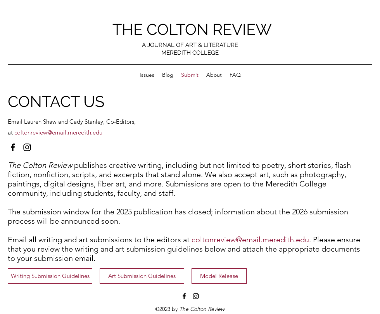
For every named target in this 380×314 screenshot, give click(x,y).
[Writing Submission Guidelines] (50, 276)
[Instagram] (27, 147)
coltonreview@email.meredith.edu (58, 132)
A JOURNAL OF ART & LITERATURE (190, 44)
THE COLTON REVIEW (192, 29)
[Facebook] (13, 147)
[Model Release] (219, 276)
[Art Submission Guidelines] (142, 276)
